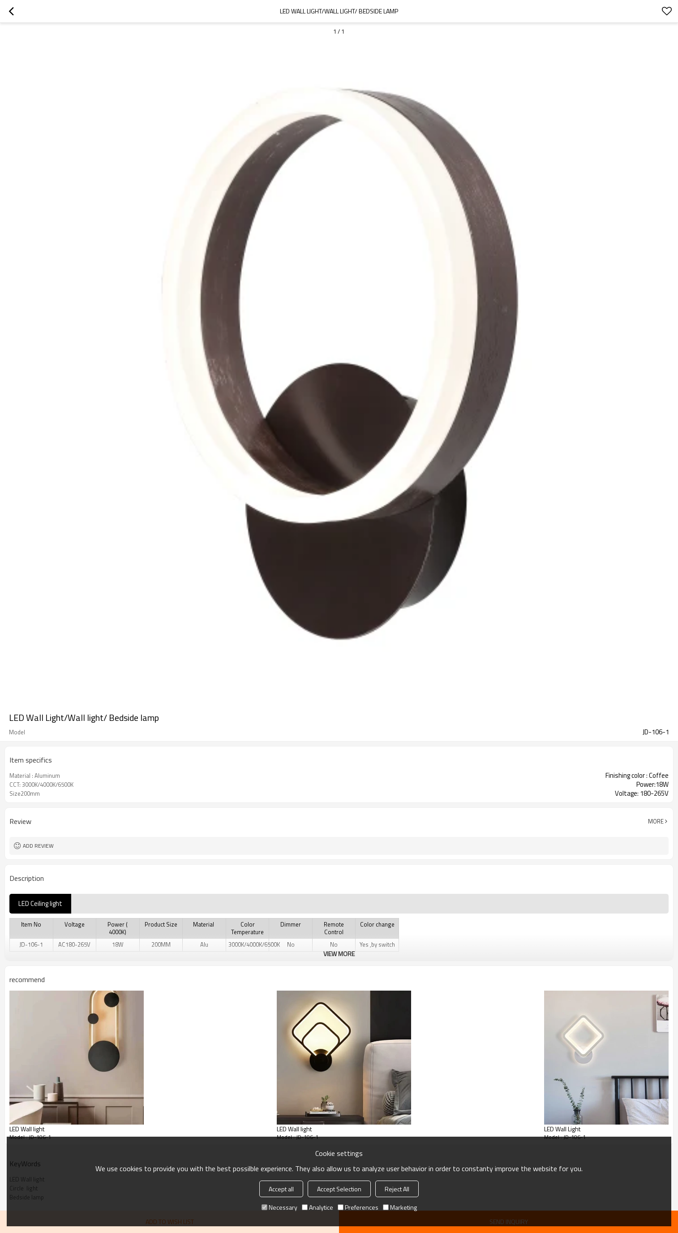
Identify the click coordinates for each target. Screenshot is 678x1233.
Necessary (279, 1207)
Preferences (358, 1207)
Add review (38, 845)
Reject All (397, 1189)
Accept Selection (339, 1189)
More (656, 821)
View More (339, 953)
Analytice (317, 1207)
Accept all (281, 1189)
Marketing (400, 1207)
